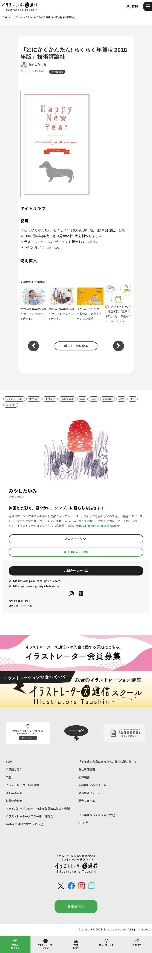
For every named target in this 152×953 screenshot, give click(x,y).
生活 (132, 398)
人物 (121, 398)
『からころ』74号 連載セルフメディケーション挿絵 (90, 304)
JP (128, 6)
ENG (135, 6)
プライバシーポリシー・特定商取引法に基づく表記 (38, 809)
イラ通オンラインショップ (96, 815)
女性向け (34, 398)
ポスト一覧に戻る (76, 346)
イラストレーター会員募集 (22, 785)
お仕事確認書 (86, 769)
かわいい (10, 405)
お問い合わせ (14, 801)
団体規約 (84, 777)
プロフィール (75, 538)
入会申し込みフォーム (92, 785)
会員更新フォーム (89, 793)
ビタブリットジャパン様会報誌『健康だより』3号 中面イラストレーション (118, 304)
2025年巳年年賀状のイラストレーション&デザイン (62, 304)
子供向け (50, 398)
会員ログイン (76, 906)
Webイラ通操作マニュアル (24, 824)
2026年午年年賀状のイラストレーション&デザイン (33, 304)
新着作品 (136, 942)
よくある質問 (14, 793)
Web (82, 398)
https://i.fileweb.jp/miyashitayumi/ (98, 526)
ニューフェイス (106, 942)
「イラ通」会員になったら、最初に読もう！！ (107, 762)
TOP (9, 762)
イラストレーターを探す (45, 943)
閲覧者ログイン (15, 943)
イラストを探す (76, 943)
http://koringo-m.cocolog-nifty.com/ (35, 581)
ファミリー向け (14, 398)
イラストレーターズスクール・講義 (29, 816)
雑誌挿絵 (107, 398)
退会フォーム (86, 801)
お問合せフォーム (76, 570)
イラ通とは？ (14, 769)
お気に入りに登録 (76, 552)
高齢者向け (67, 398)
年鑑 (8, 777)
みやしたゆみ (37, 64)
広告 (93, 398)
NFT (83, 823)
